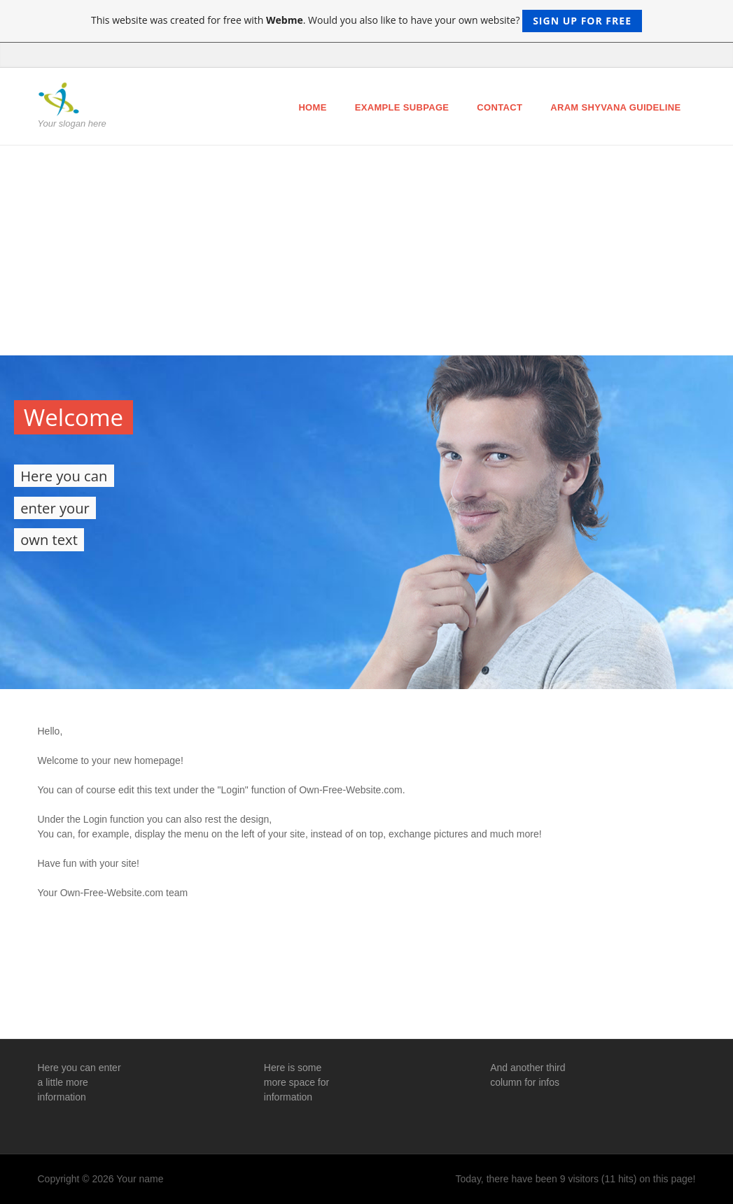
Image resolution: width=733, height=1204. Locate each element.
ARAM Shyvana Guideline (615, 107)
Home (312, 107)
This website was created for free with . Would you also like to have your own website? (366, 21)
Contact (499, 107)
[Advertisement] (366, 250)
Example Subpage (402, 107)
